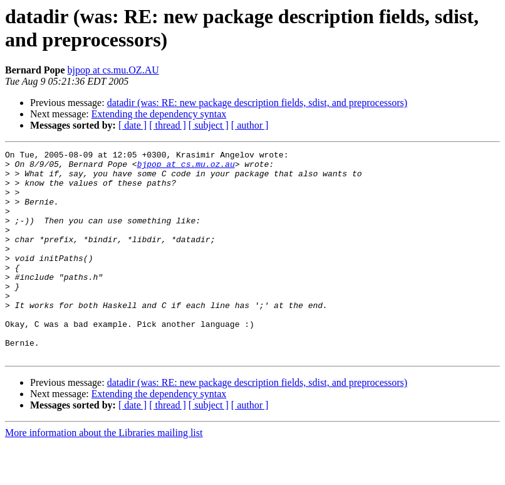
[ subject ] (209, 125)
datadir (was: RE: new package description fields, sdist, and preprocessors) (257, 102)
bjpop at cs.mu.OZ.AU (113, 70)
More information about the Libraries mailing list (103, 474)
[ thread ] (167, 125)
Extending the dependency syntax (159, 114)
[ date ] (132, 125)
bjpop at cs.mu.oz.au (186, 167)
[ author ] (250, 125)
